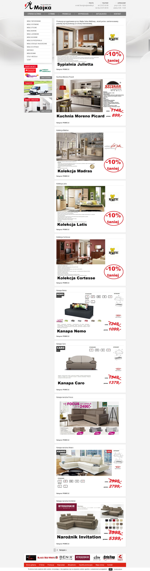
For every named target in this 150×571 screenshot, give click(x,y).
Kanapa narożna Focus (64, 397)
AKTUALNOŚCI (101, 14)
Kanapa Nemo (61, 290)
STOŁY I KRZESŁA (32, 56)
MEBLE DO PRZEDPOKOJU (34, 40)
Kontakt (110, 565)
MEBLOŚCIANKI (31, 53)
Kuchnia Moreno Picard (65, 77)
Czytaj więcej (118, 569)
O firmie (41, 565)
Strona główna (31, 565)
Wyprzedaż (61, 565)
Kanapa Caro (61, 344)
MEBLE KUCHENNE (32, 37)
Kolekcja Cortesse (63, 237)
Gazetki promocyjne (85, 565)
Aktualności (72, 565)
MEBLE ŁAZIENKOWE (33, 34)
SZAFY (29, 60)
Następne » (63, 550)
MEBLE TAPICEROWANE (34, 21)
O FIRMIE (51, 14)
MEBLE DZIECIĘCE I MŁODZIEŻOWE (37, 44)
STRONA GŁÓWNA (34, 14)
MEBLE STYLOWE (32, 27)
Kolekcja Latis (61, 184)
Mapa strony (100, 565)
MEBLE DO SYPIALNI (33, 47)
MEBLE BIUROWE (32, 31)
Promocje (51, 565)
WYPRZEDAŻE (83, 14)
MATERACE (30, 50)
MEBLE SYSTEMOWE (33, 24)
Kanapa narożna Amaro (64, 447)
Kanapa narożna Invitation (66, 501)
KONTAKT (117, 14)
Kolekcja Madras (62, 130)
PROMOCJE (66, 14)
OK (110, 569)
